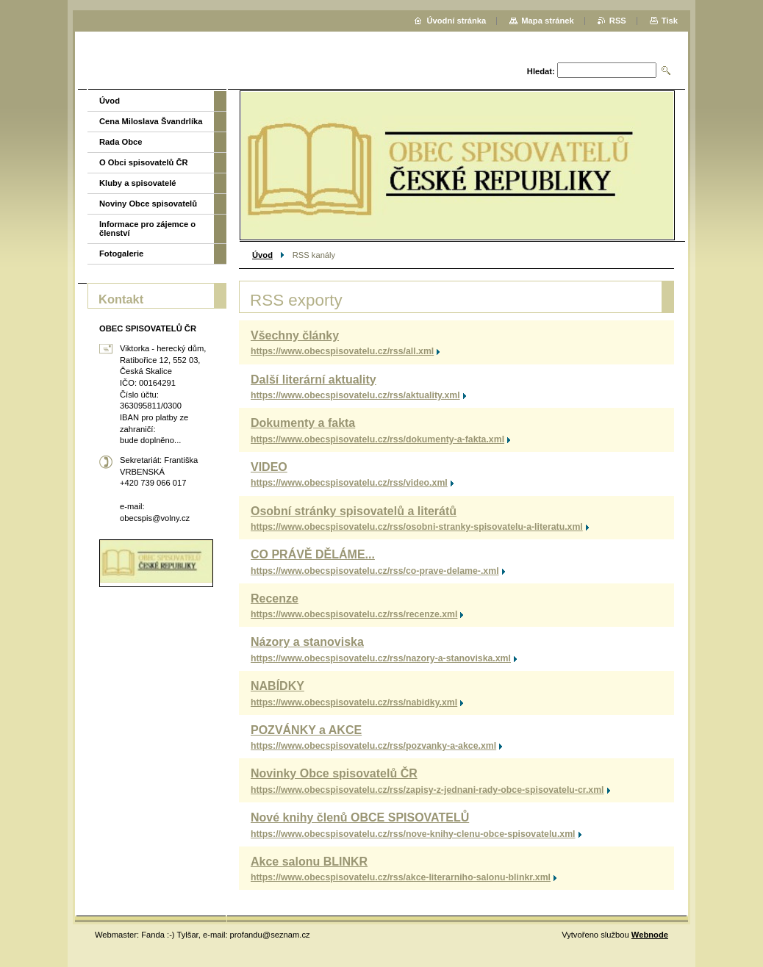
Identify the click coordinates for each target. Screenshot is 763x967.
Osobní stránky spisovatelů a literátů (353, 511)
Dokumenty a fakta (303, 423)
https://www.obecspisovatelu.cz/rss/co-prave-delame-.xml (375, 571)
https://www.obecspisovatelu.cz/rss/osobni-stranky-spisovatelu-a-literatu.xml (417, 527)
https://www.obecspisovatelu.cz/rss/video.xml (349, 483)
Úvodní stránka (456, 20)
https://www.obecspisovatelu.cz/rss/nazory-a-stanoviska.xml (381, 658)
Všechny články (295, 335)
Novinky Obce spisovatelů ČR (334, 773)
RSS (617, 20)
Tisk (670, 20)
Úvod (262, 255)
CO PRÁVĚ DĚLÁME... (313, 554)
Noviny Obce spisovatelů (148, 203)
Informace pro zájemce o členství (147, 228)
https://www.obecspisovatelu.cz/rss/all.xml (342, 351)
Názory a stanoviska (307, 642)
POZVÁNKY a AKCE (306, 730)
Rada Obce (120, 141)
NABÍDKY (277, 686)
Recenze (274, 598)
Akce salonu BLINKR (309, 861)
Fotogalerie (121, 253)
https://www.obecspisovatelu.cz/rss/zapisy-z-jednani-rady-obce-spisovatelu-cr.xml (427, 790)
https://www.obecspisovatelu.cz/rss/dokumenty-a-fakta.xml (377, 439)
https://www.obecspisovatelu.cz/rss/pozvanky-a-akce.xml (373, 746)
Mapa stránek (547, 20)
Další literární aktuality (313, 379)
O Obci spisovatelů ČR (143, 162)
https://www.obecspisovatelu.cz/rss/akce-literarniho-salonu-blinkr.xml (401, 877)
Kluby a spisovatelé (137, 183)
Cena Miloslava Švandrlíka (151, 121)
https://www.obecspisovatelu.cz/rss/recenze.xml (354, 614)
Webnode (649, 934)
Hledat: (541, 71)
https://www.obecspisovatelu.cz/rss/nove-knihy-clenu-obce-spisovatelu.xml (413, 834)
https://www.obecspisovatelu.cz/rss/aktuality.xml (355, 395)
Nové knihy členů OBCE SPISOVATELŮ (360, 817)
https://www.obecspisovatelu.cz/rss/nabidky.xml (354, 702)
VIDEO (269, 467)
